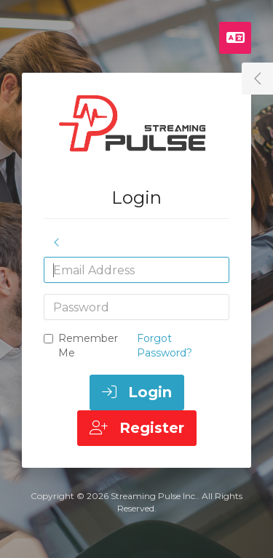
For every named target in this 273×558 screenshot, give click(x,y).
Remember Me (81, 345)
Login (137, 392)
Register (137, 428)
